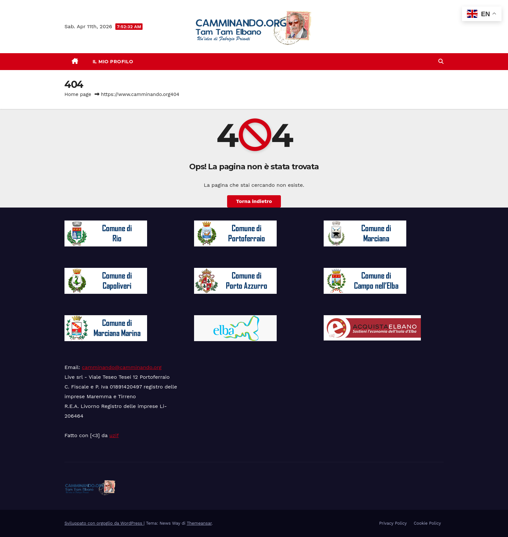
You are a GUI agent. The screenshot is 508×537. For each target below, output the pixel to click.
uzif (114, 435)
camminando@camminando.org (122, 367)
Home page (77, 94)
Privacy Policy (393, 523)
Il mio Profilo (113, 62)
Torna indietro (254, 201)
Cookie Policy (427, 523)
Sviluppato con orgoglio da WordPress (104, 523)
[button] (441, 61)
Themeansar (199, 523)
